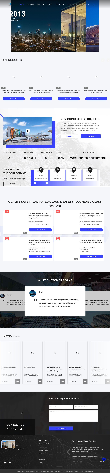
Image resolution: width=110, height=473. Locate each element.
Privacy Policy (20, 471)
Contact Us (60, 4)
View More (16, 336)
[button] (108, 60)
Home (22, 4)
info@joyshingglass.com (41, 178)
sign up (101, 461)
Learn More (69, 136)
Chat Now (12, 183)
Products (31, 4)
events (50, 4)
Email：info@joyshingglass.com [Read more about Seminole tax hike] (14, 449)
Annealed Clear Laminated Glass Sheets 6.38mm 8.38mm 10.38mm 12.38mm (39, 242)
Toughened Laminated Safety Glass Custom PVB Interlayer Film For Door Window (91, 216)
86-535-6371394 (57, 178)
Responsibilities (72, 4)
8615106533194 (73, 178)
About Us (40, 4)
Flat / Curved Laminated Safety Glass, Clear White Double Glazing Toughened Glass (40, 216)
